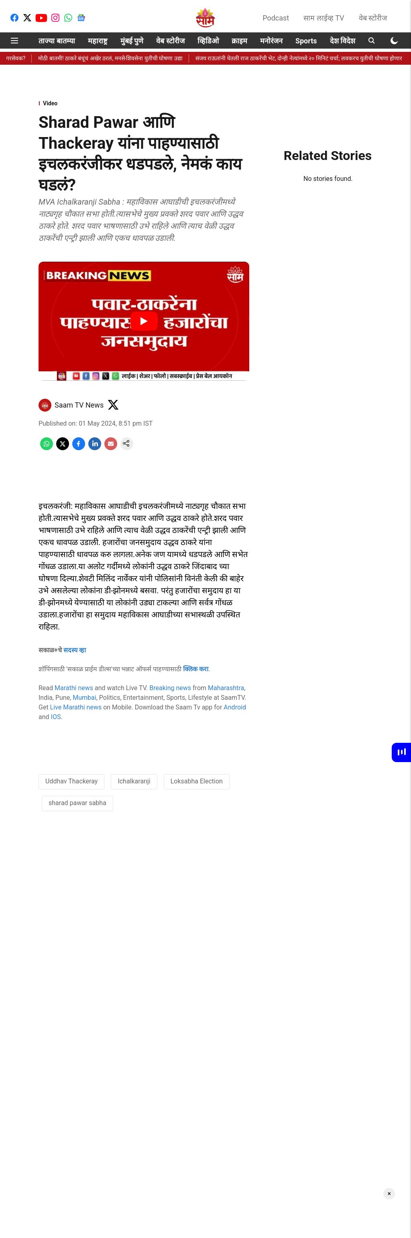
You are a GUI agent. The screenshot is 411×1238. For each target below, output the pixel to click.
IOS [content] (56, 717)
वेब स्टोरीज (373, 18)
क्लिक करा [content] (195, 669)
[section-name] (144, 103)
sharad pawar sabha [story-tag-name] (77, 803)
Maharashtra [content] (226, 688)
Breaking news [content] (170, 688)
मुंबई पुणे (131, 41)
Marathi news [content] (74, 688)
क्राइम (239, 41)
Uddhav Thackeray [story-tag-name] (71, 781)
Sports (306, 41)
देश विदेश (342, 41)
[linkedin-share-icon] (94, 448)
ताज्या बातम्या (57, 41)
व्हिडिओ (208, 41)
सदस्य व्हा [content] (74, 650)
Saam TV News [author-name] (79, 405)
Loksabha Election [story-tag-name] (197, 781)
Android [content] (235, 707)
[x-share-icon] (62, 448)
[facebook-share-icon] (78, 448)
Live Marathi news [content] (76, 707)
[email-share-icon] (110, 448)
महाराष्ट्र (98, 41)
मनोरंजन (271, 41)
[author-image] (45, 405)
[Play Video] (144, 321)
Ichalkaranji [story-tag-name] (134, 781)
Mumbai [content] (84, 697)
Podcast (275, 18)
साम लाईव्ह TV (323, 18)
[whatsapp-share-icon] (46, 448)
